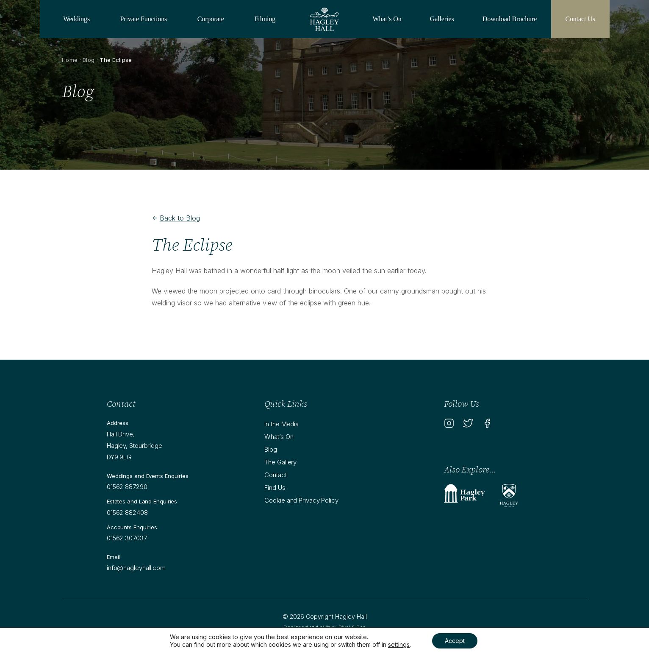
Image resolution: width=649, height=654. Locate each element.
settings (399, 644)
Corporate (210, 18)
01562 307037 (127, 538)
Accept (455, 640)
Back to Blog (176, 218)
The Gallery (280, 462)
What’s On (387, 18)
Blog (88, 59)
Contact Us (580, 18)
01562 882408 (127, 513)
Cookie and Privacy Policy (301, 500)
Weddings (76, 18)
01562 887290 (127, 487)
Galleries (442, 18)
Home (70, 59)
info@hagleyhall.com (136, 568)
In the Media (281, 424)
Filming (264, 18)
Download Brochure (510, 18)
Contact (275, 475)
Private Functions (143, 18)
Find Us (274, 488)
